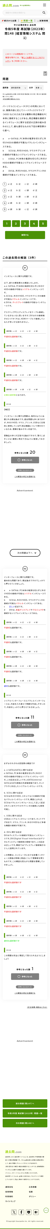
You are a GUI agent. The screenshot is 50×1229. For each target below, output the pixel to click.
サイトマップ (10, 1201)
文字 (31, 87)
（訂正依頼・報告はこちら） (11, 99)
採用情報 (9, 1191)
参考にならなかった (25, 470)
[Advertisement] (25, 1069)
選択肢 (6, 87)
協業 (31, 1191)
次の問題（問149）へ (25, 1123)
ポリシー (32, 1196)
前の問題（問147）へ (25, 1103)
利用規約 (9, 1196)
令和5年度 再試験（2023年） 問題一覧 (25, 1113)
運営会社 (9, 1187)
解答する (25, 235)
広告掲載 (33, 1187)
